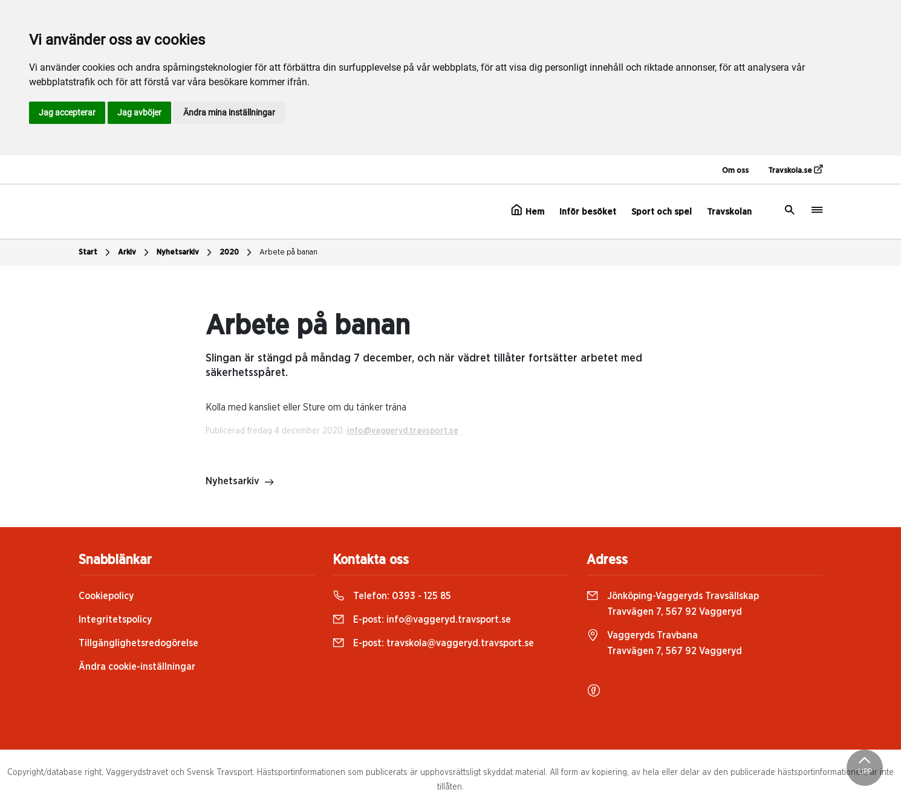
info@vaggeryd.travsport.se (402, 431)
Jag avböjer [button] (139, 112)
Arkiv (135, 252)
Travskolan (729, 211)
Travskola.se (795, 170)
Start (96, 252)
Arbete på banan (288, 252)
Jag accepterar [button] (67, 112)
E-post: (422, 619)
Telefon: (392, 596)
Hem (527, 210)
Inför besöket (587, 211)
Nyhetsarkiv (186, 252)
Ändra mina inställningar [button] (229, 112)
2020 (237, 252)
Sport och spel (661, 211)
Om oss (735, 171)
